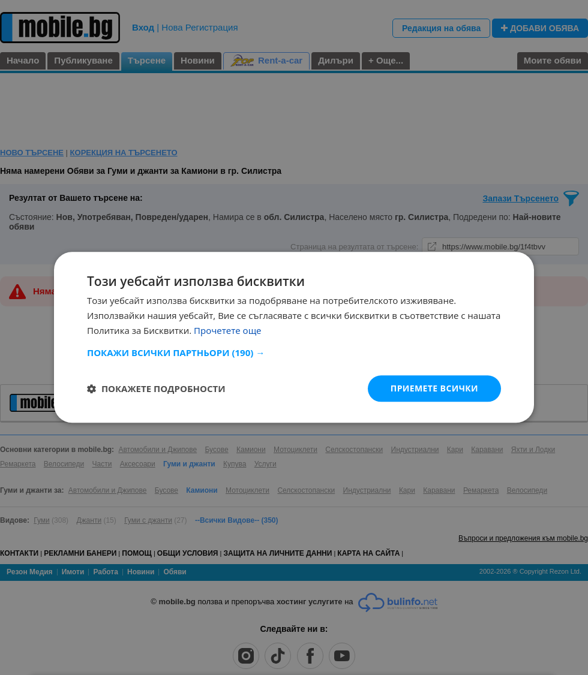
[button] (294, 352)
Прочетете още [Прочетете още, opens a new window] (227, 330)
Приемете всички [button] (434, 388)
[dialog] (294, 337)
